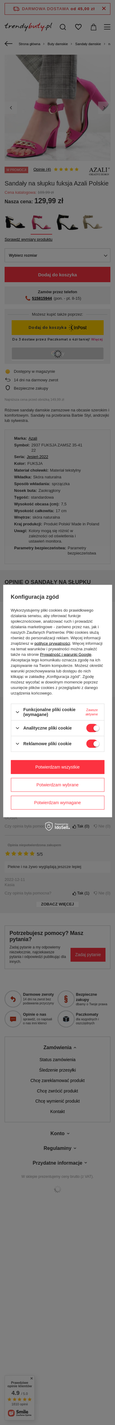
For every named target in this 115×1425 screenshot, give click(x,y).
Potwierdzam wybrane (57, 784)
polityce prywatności (52, 643)
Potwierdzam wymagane (57, 802)
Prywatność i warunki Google (65, 654)
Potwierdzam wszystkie (57, 767)
